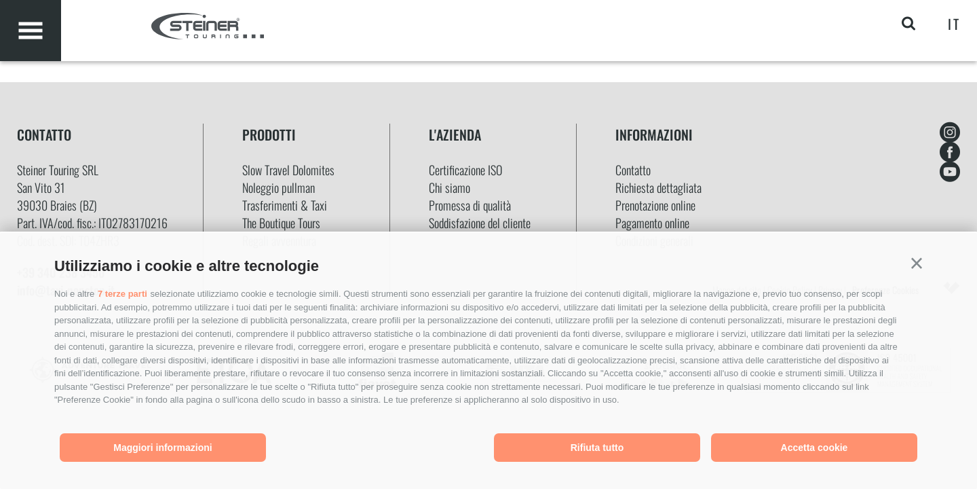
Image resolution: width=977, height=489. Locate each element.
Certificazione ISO (465, 170)
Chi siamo (449, 187)
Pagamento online (652, 223)
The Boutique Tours (281, 223)
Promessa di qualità (470, 205)
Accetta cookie (814, 447)
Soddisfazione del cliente (480, 223)
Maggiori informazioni (162, 447)
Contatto (633, 170)
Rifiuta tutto (597, 447)
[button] (917, 263)
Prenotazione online (655, 205)
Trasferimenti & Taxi (284, 205)
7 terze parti (122, 294)
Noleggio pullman (278, 187)
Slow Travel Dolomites (288, 170)
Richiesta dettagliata (658, 187)
